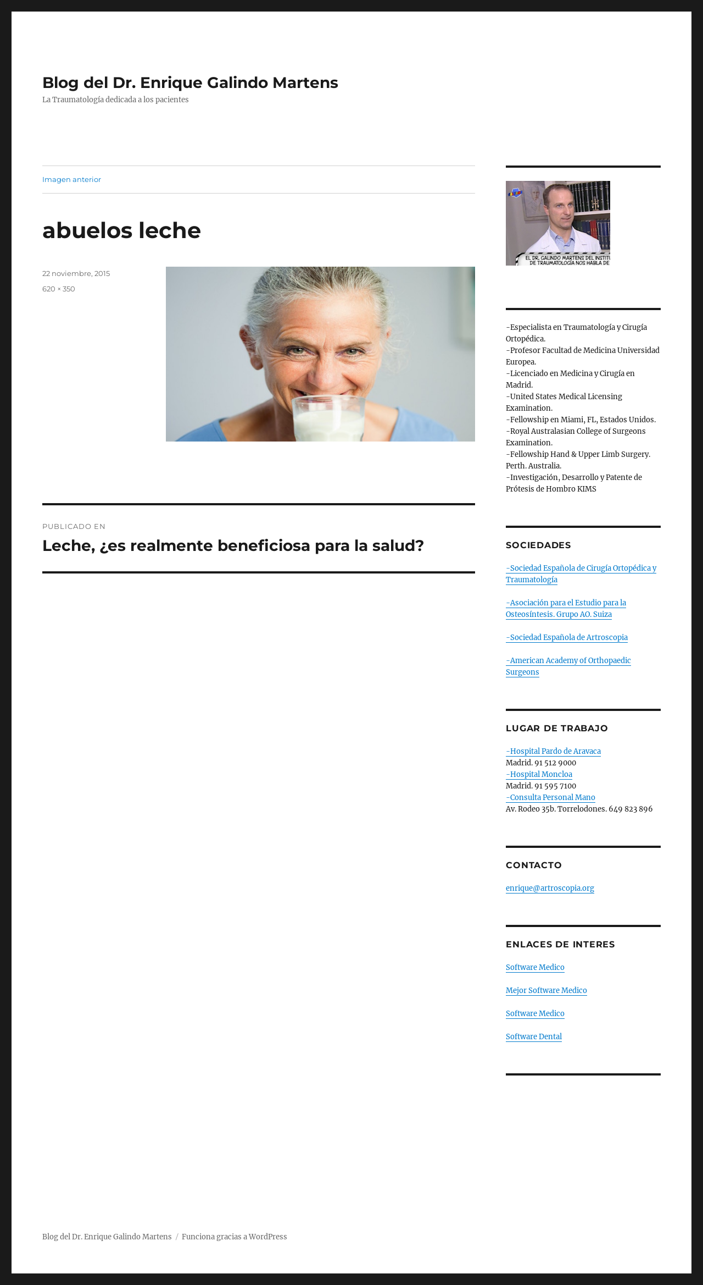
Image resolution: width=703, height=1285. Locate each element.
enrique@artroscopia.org (550, 888)
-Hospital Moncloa (539, 774)
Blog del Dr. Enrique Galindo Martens (190, 82)
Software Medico (535, 967)
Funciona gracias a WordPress (234, 1237)
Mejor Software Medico (546, 990)
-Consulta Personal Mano (550, 797)
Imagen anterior (71, 179)
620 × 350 (58, 288)
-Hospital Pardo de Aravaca (553, 751)
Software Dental (534, 1036)
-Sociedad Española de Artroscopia (567, 637)
